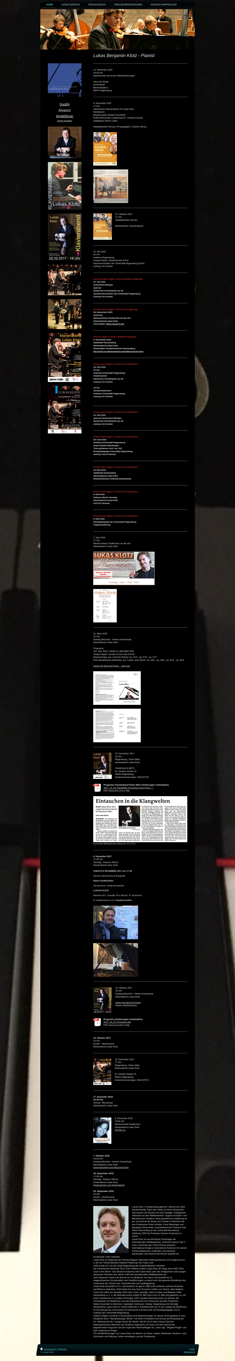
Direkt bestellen (64, 121)
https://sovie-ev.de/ (115, 324)
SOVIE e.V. (120, 1130)
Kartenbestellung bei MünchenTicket (111, 1167)
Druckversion (48, 1349)
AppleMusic (64, 116)
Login (192, 1349)
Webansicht (189, 1352)
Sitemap (62, 1349)
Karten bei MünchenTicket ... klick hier (111, 666)
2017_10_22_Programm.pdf (117, 1022)
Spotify (64, 104)
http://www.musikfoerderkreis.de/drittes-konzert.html (118, 351)
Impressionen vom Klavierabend (108, 1185)
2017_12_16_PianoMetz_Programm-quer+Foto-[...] (128, 788)
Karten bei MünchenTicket (128, 1002)
